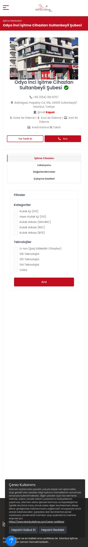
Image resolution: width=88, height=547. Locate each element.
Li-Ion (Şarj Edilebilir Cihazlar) (37, 248)
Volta (20, 270)
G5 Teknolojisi (26, 259)
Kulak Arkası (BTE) (29, 232)
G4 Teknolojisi (26, 264)
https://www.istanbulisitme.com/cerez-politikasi (36, 521)
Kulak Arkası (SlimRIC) (32, 222)
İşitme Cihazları (44, 158)
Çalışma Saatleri (44, 178)
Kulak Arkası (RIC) (29, 227)
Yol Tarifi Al (25, 139)
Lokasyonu (44, 165)
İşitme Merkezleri (12, 20)
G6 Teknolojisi (26, 254)
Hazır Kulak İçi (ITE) (30, 216)
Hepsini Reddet (52, 530)
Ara (62, 139)
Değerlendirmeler (44, 172)
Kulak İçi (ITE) (26, 211)
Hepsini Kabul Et (23, 530)
